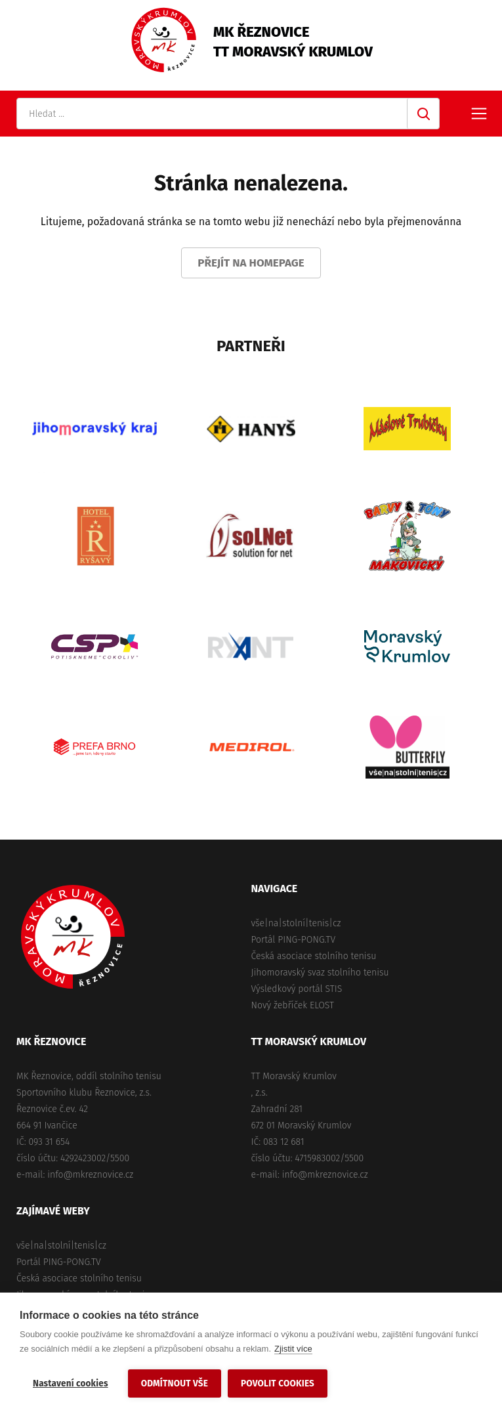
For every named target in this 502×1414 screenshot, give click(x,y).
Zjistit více (293, 1349)
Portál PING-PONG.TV (293, 939)
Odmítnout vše (174, 1383)
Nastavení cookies (70, 1383)
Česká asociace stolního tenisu (314, 956)
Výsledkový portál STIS (297, 989)
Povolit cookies (277, 1383)
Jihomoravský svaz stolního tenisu (320, 972)
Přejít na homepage (251, 263)
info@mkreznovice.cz (90, 1174)
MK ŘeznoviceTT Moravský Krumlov (293, 41)
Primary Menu (479, 114)
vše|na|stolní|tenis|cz (296, 923)
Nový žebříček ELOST (292, 1005)
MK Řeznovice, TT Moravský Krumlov (72, 936)
